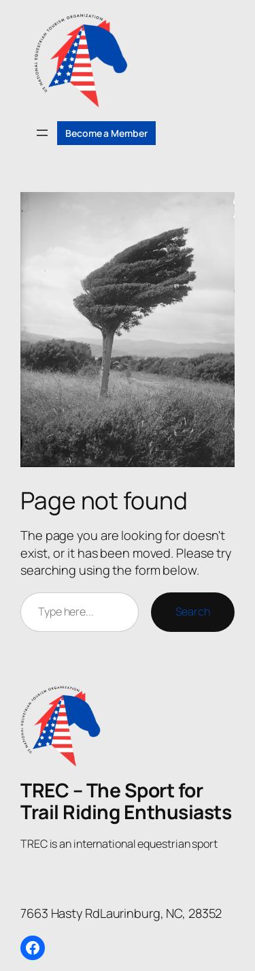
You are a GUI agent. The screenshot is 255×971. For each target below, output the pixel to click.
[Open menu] (42, 133)
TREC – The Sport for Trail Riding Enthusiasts (125, 801)
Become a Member (106, 133)
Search (192, 611)
